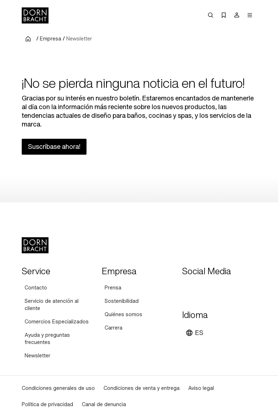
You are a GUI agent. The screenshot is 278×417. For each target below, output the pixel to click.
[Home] (35, 15)
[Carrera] (113, 328)
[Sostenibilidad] (122, 301)
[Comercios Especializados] (57, 321)
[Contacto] (36, 288)
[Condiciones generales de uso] (58, 388)
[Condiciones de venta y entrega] (142, 388)
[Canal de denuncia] (104, 404)
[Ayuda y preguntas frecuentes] (59, 338)
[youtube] (188, 289)
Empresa (50, 38)
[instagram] (201, 289)
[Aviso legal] (201, 388)
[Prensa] (113, 288)
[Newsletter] (37, 355)
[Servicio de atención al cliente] (59, 305)
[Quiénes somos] (123, 314)
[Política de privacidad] (47, 404)
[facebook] (227, 289)
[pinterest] (214, 289)
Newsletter (79, 38)
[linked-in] (240, 289)
